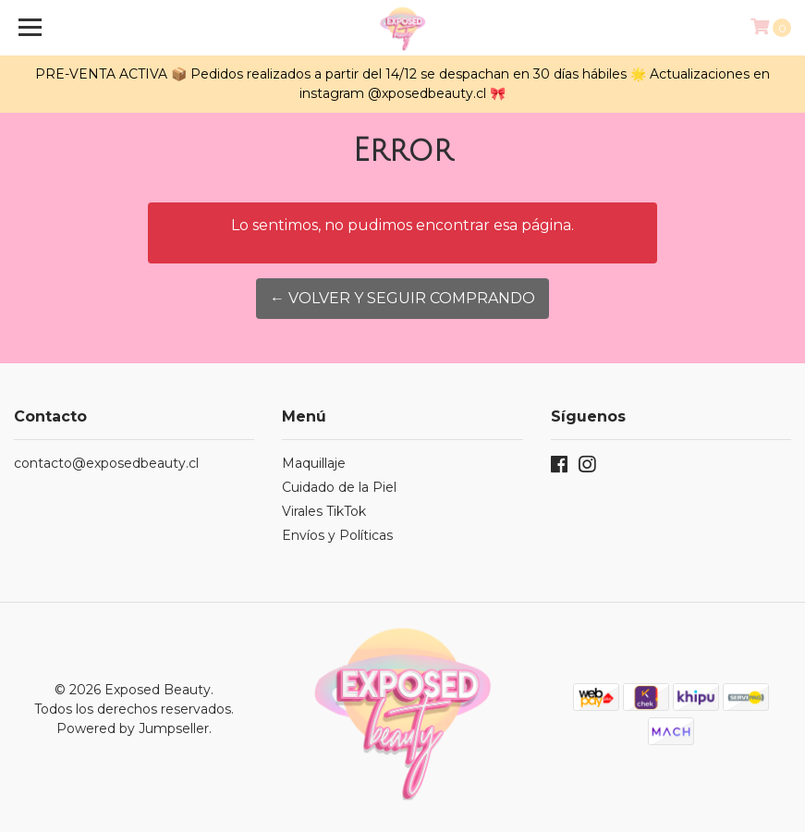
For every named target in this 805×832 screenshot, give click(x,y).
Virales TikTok (324, 511)
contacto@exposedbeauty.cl (106, 463)
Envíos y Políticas (337, 535)
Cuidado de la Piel (339, 487)
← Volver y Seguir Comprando (402, 298)
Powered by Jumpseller (132, 728)
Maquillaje (314, 463)
